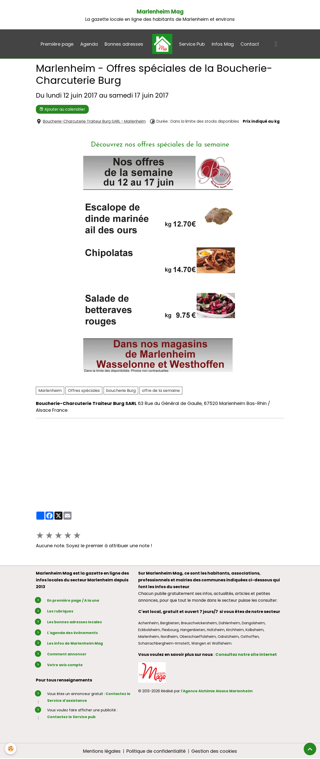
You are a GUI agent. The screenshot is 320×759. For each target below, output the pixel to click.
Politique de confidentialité (156, 751)
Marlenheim (50, 390)
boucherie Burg (121, 390)
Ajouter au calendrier (62, 109)
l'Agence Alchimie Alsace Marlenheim (217, 691)
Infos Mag (223, 44)
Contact (250, 44)
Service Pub (192, 44)
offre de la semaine (161, 390)
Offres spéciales (84, 390)
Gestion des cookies (214, 751)
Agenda (89, 44)
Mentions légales (102, 751)
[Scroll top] (310, 749)
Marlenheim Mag (160, 12)
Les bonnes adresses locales (74, 622)
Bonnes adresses (124, 44)
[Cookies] (10, 748)
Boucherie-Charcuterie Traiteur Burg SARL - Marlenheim (94, 121)
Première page (57, 44)
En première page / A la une (73, 600)
